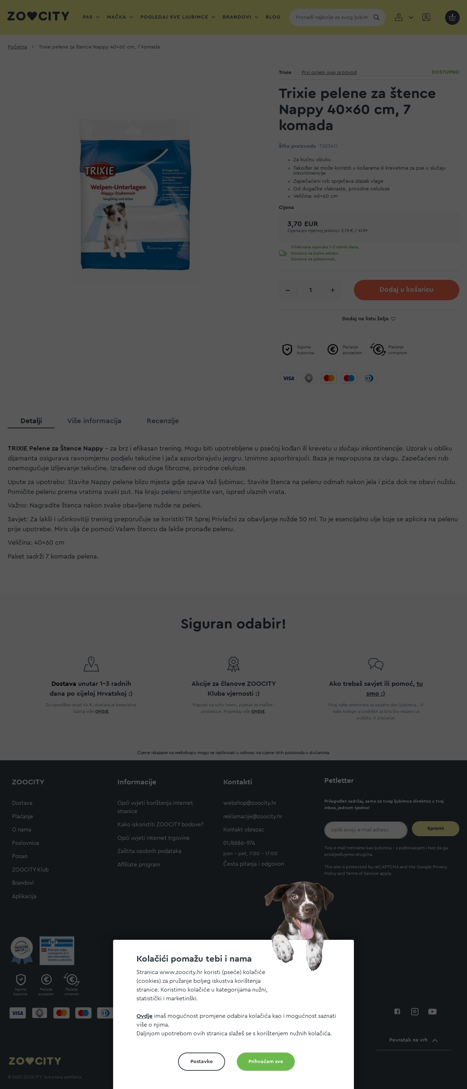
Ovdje (144, 1016)
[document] (236, 1017)
